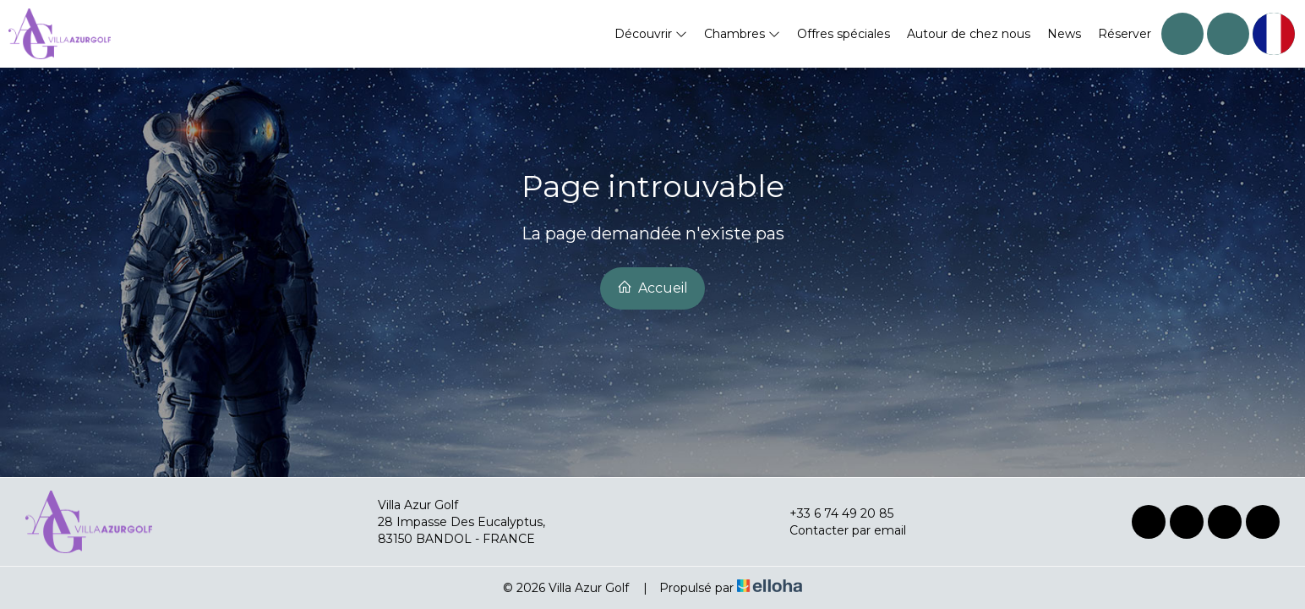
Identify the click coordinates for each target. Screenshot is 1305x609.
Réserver (1124, 33)
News (1064, 33)
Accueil (652, 287)
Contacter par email (838, 530)
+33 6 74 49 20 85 (831, 513)
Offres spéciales (843, 33)
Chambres (742, 33)
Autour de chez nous (968, 33)
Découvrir (650, 33)
